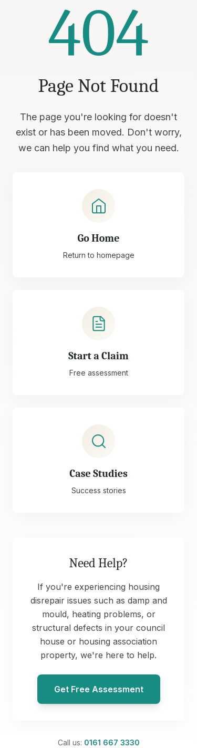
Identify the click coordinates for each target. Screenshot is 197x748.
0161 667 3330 (112, 742)
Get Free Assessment (98, 689)
